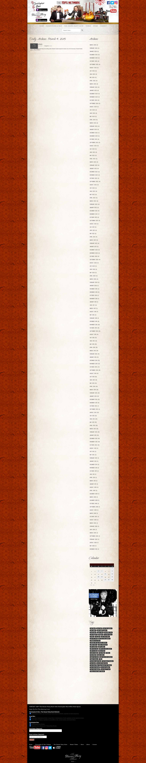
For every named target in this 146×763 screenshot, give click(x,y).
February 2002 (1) (94, 539)
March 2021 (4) (94, 240)
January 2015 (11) (94, 357)
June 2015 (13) (93, 340)
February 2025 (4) (94, 87)
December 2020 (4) (95, 249)
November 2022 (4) (95, 175)
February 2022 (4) (94, 204)
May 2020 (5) (93, 272)
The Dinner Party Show (73, 26)
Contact (94, 744)
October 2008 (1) (94, 503)
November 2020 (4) (95, 253)
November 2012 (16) (95, 441)
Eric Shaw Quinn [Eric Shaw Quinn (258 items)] (108, 634)
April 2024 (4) (93, 119)
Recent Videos (74, 744)
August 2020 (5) (94, 262)
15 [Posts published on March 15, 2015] (112, 573)
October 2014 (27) (95, 366)
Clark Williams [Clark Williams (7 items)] (94, 634)
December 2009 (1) (94, 493)
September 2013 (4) (95, 409)
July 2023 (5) (93, 149)
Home (41, 26)
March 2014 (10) (94, 389)
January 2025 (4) (94, 90)
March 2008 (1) (94, 513)
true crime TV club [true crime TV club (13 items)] (105, 669)
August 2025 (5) (94, 67)
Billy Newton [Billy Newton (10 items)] (93, 630)
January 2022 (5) (94, 207)
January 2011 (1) (94, 484)
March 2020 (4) (94, 279)
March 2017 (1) (93, 308)
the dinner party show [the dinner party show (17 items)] (95, 661)
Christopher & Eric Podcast (43, 744)
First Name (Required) (35, 728)
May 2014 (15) (93, 383)
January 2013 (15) (94, 435)
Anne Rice (32, 716)
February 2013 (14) (94, 432)
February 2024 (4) (94, 126)
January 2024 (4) (94, 129)
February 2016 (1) (94, 318)
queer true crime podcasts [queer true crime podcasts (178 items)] (106, 657)
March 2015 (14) (94, 350)
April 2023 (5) (93, 158)
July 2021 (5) (93, 227)
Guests (50, 45)
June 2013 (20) (93, 419)
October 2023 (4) (94, 139)
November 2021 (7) (94, 214)
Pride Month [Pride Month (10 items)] (93, 655)
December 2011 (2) (94, 464)
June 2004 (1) (93, 529)
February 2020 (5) (94, 282)
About (88, 744)
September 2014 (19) (95, 370)
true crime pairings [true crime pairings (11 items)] (95, 667)
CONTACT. (32, 706)
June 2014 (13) (93, 379)
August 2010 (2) (94, 487)
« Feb (91, 584)
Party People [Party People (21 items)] (102, 653)
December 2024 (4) (95, 93)
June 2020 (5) (93, 269)
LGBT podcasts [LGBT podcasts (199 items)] (94, 646)
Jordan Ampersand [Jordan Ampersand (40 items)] (103, 644)
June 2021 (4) (93, 230)
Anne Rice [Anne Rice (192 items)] (99, 628)
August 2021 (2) (94, 223)
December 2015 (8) (94, 321)
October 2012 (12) (94, 445)
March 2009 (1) (94, 497)
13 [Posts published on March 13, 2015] (105, 573)
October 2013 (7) (94, 405)
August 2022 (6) (94, 184)
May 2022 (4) (93, 194)
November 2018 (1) (94, 298)
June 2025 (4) (93, 74)
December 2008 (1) (94, 500)
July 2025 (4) (93, 70)
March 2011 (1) (93, 480)
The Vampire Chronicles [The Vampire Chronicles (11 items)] (107, 661)
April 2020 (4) (93, 275)
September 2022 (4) (95, 181)
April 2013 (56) (94, 425)
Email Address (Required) (36, 734)
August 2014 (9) (94, 373)
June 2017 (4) (93, 305)
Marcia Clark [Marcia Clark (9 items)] (101, 651)
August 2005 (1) (94, 519)
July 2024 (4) (93, 110)
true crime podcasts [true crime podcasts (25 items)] (95, 669)
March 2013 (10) (94, 428)
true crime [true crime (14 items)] (93, 663)
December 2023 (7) (94, 132)
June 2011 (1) (93, 474)
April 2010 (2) (93, 490)
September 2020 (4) (95, 259)
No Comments (39, 45)
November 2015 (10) (95, 324)
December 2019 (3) (94, 288)
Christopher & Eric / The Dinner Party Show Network (44, 712)
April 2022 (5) (93, 197)
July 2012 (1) (93, 451)
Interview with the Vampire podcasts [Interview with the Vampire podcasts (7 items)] (98, 642)
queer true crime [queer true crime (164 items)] (94, 657)
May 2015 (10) (93, 344)
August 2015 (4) (94, 334)
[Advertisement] (73, 689)
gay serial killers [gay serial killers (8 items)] (105, 636)
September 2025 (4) (95, 64)
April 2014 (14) (94, 386)
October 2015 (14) (94, 327)
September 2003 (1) (95, 536)
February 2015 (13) (94, 353)
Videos (88, 26)
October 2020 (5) (94, 256)
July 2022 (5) (93, 188)
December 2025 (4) (95, 54)
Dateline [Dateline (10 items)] (100, 634)
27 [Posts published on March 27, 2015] (105, 579)
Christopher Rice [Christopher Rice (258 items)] (108, 632)
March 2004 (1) (94, 532)
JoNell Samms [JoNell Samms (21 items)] (94, 644)
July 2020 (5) (93, 266)
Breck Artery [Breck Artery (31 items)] (93, 632)
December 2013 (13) (95, 399)
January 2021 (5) (94, 246)
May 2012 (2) (93, 454)
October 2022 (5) (94, 178)
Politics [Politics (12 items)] (108, 653)
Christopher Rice (34, 722)
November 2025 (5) (95, 57)
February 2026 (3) (94, 48)
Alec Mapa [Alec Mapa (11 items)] (93, 628)
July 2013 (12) (93, 415)
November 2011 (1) (94, 467)
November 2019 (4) (94, 292)
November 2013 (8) (94, 402)
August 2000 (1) (94, 542)
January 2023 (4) (94, 168)
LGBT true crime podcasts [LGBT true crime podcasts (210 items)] (105, 649)
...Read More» (37, 50)
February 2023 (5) (94, 165)
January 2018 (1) (94, 301)
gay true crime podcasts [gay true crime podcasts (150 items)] (104, 638)
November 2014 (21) (95, 363)
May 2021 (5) (93, 233)
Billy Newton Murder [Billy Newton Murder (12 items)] (102, 630)
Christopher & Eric (54, 26)
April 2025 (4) (93, 80)
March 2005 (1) (94, 523)
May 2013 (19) (93, 422)
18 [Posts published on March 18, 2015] (98, 576)
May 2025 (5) (93, 77)
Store (95, 26)
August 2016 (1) (94, 311)
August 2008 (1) (94, 510)
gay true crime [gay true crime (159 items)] (94, 638)
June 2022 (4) (93, 191)
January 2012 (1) (94, 461)
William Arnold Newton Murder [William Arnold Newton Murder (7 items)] (97, 671)
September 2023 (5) (95, 142)
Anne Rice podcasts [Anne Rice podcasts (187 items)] (107, 628)
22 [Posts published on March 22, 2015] (112, 576)
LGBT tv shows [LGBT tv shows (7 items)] (94, 651)
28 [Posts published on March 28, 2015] (108, 579)
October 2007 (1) (94, 516)
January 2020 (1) (94, 285)
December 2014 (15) (95, 360)
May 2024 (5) (93, 116)
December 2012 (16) (95, 438)
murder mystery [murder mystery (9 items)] (94, 653)
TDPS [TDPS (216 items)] (100, 659)
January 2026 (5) (94, 51)
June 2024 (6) (93, 113)
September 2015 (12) (95, 331)
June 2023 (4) (93, 152)
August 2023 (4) (94, 145)
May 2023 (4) (93, 155)
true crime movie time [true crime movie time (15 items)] (102, 663)
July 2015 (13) (93, 337)
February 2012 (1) (94, 458)
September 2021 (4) (95, 220)
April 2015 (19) (93, 347)
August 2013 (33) (94, 412)
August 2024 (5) (94, 106)
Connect (103, 26)
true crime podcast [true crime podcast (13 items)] (105, 667)
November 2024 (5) (95, 96)
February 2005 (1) (94, 526)
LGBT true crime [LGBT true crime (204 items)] (94, 649)
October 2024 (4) (94, 100)
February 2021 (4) (94, 243)
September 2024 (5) (95, 103)
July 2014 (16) (93, 376)
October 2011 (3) (94, 471)
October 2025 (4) (94, 61)
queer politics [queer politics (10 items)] (101, 655)
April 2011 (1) (93, 477)
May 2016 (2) (93, 314)
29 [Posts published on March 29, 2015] (112, 579)
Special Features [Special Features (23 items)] (94, 659)
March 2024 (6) (94, 123)
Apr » (94, 584)
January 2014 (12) (94, 396)
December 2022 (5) (95, 171)
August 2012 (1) (94, 448)
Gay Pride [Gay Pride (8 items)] (97, 636)
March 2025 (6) (94, 83)
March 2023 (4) (94, 162)
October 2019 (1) (94, 295)
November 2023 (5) (95, 136)
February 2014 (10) (95, 392)
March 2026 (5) (94, 44)
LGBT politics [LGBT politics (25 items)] (101, 646)
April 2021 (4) (93, 236)
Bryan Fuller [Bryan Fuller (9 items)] (100, 632)
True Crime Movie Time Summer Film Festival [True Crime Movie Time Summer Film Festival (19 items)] (101, 665)
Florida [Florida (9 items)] (92, 636)
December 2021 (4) (94, 210)
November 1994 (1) (94, 549)
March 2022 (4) (94, 201)
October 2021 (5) (94, 217)
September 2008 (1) (95, 506)
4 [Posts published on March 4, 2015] (98, 571)
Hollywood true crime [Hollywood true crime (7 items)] (95, 640)
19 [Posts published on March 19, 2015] (101, 576)
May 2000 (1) (93, 545)
